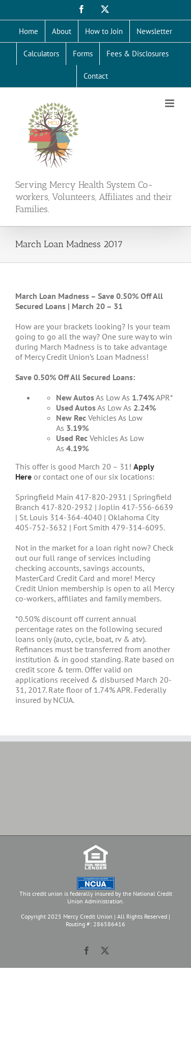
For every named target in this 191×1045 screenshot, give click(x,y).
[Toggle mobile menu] (170, 103)
